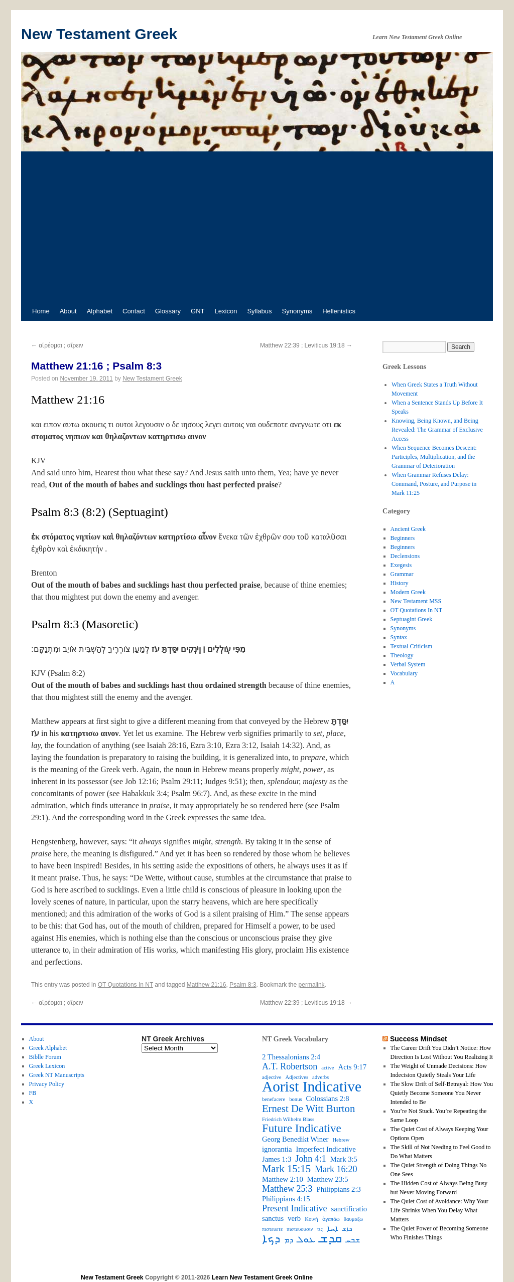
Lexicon (226, 311)
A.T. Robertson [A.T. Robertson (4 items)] (289, 1066)
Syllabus (259, 311)
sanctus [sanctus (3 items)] (273, 1218)
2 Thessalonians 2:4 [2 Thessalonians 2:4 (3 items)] (291, 1057)
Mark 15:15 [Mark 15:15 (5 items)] (286, 1168)
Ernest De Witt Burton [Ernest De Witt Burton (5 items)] (308, 1108)
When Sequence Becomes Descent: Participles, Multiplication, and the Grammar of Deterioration (434, 456)
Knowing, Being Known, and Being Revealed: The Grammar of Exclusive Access (437, 429)
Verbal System (408, 664)
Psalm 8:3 (242, 984)
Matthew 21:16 (206, 984)
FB (33, 1092)
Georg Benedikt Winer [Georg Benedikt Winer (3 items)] (295, 1139)
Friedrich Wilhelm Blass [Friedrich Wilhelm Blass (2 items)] (288, 1119)
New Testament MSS (416, 601)
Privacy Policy (46, 1083)
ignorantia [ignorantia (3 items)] (277, 1149)
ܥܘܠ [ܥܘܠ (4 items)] (306, 1239)
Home (41, 311)
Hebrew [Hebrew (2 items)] (340, 1140)
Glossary (168, 311)
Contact (133, 311)
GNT (197, 311)
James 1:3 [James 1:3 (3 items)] (276, 1159)
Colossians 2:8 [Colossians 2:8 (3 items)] (327, 1098)
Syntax (399, 637)
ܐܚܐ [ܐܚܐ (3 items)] (332, 1228)
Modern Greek (408, 592)
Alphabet (99, 311)
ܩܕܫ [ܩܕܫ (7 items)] (330, 1238)
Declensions (405, 556)
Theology (402, 655)
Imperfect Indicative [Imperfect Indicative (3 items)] (325, 1149)
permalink (312, 984)
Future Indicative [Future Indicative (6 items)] (301, 1128)
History (400, 583)
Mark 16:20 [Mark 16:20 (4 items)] (336, 1169)
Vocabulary (404, 673)
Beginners (403, 537)
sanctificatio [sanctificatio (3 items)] (349, 1209)
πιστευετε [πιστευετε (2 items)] (272, 1229)
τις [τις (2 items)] (319, 1229)
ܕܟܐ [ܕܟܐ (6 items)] (271, 1238)
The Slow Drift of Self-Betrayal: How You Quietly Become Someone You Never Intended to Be (442, 1093)
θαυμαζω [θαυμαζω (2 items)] (353, 1219)
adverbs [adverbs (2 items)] (320, 1077)
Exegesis (401, 565)
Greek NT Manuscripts (56, 1074)
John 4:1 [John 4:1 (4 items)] (310, 1158)
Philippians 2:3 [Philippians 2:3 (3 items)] (339, 1189)
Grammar (402, 574)
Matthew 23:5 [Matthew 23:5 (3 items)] (327, 1179)
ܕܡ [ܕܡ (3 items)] (288, 1240)
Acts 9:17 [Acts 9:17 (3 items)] (352, 1067)
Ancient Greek (408, 528)
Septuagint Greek (412, 619)
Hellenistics (338, 311)
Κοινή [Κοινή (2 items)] (311, 1219)
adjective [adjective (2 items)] (271, 1077)
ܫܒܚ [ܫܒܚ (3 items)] (353, 1240)
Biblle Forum (45, 1056)
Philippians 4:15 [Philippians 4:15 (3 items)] (286, 1199)
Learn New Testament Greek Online (262, 1277)
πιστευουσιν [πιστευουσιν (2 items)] (300, 1229)
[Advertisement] (257, 226)
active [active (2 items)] (327, 1067)
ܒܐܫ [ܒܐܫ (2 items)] (347, 1229)
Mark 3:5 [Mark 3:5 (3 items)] (343, 1159)
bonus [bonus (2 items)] (295, 1099)
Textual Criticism (411, 646)
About (68, 311)
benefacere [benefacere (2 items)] (273, 1099)
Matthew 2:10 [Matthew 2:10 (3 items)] (282, 1179)
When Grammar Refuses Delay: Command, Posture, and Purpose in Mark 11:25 (434, 483)
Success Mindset (418, 1039)
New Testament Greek (99, 34)
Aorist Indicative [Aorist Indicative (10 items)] (311, 1086)
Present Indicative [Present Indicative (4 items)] (294, 1208)
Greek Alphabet (48, 1047)
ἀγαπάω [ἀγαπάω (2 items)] (331, 1219)
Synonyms (297, 311)
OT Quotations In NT (125, 984)
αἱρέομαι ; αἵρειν (57, 345)
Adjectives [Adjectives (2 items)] (296, 1077)
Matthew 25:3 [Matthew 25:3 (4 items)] (287, 1188)
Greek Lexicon (47, 1065)
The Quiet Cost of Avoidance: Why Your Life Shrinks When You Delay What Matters (439, 1210)
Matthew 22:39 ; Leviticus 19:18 (306, 345)
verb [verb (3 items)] (294, 1218)
